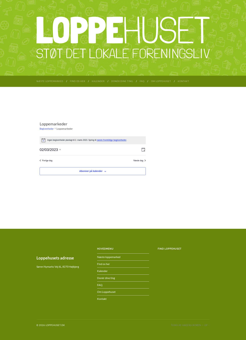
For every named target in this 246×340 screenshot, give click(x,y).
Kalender (98, 81)
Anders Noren (191, 325)
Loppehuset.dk (55, 325)
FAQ (142, 81)
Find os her (77, 81)
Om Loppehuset (161, 81)
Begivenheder (47, 128)
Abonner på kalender (90, 171)
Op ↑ (207, 325)
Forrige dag (46, 160)
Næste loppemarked (49, 81)
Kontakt (183, 81)
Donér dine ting (122, 81)
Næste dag (139, 160)
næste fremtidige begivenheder (111, 140)
